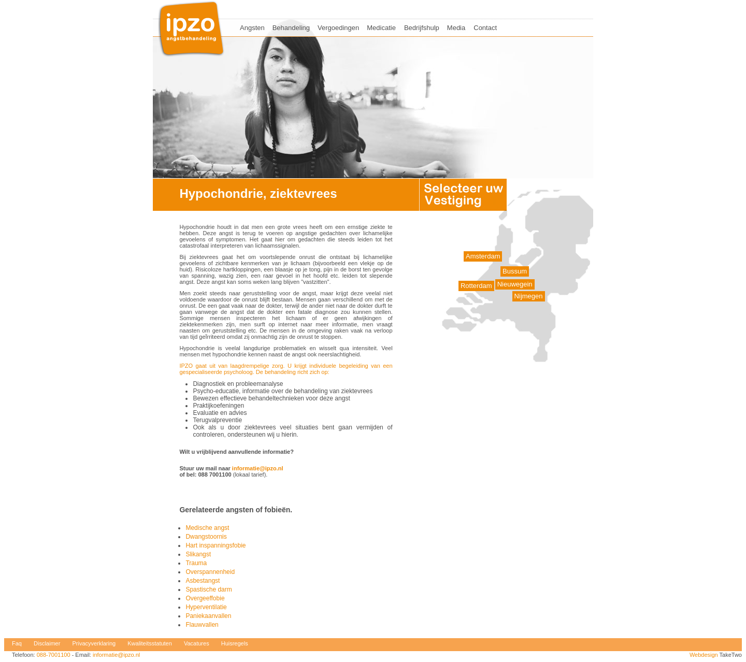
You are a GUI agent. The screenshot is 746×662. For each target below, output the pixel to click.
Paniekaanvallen (208, 616)
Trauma (196, 563)
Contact (485, 28)
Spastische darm (208, 589)
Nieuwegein (515, 284)
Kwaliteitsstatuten (149, 643)
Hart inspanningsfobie (215, 545)
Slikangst (198, 554)
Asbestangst (202, 580)
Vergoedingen (338, 28)
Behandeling (291, 28)
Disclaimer (47, 643)
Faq (17, 643)
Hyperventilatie (205, 607)
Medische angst (207, 527)
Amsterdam (483, 256)
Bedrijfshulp (421, 28)
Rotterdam (476, 286)
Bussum (515, 271)
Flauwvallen (201, 624)
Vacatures (196, 643)
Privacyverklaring (94, 643)
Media (456, 28)
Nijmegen (528, 296)
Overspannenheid (210, 571)
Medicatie (381, 28)
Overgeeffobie (204, 598)
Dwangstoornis (205, 536)
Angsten (252, 28)
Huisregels (234, 643)
